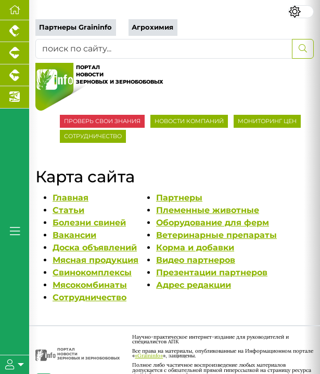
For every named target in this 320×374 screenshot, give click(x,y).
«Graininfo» (149, 355)
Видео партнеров (195, 260)
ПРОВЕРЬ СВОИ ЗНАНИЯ (102, 121)
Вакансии (74, 235)
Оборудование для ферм (212, 223)
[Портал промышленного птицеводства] (14, 31)
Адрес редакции (193, 285)
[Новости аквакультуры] (14, 97)
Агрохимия (152, 27)
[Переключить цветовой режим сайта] (301, 11)
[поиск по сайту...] (163, 49)
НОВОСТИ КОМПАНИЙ (189, 121)
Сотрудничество (89, 297)
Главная (70, 198)
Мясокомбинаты (90, 285)
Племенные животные (207, 210)
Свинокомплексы (92, 272)
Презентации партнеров (211, 272)
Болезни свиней (89, 223)
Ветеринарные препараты (216, 235)
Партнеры (179, 198)
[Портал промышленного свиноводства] (14, 53)
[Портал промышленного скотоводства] (14, 75)
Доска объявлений (95, 247)
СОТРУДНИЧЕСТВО (93, 136)
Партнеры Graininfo (75, 27)
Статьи (68, 210)
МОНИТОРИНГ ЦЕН (267, 121)
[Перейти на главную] (14, 10)
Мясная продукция (95, 260)
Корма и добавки (195, 247)
